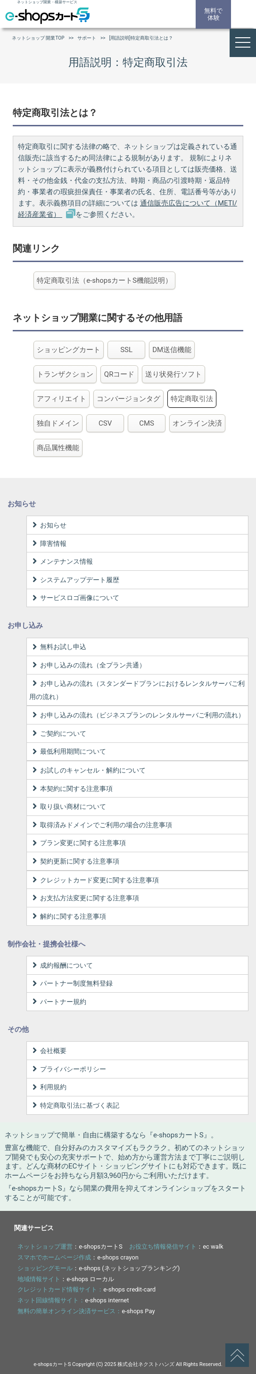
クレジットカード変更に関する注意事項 (94, 880)
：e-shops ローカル (65, 1279)
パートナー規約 (57, 1001)
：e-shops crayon (78, 1257)
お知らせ (47, 525)
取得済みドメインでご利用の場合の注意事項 (100, 825)
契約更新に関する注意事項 (74, 861)
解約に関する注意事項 (67, 916)
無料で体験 (213, 14)
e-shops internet (107, 1300)
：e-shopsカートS (70, 1246)
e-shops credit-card (129, 1289)
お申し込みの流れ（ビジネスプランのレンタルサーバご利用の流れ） (137, 715)
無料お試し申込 (57, 646)
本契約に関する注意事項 (71, 788)
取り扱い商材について (67, 806)
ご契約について (57, 733)
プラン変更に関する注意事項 (77, 843)
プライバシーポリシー (67, 1069)
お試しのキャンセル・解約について (87, 770)
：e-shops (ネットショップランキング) (98, 1268)
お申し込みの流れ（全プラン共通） (87, 665)
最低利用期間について (67, 751)
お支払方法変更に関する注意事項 (84, 898)
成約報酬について (61, 965)
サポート (86, 38)
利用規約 (47, 1087)
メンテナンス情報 (61, 561)
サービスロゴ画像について (74, 597)
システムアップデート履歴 (74, 580)
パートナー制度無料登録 (71, 983)
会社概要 (47, 1050)
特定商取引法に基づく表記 (74, 1105)
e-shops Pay (138, 1311)
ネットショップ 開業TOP (38, 38)
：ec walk (176, 1246)
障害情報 (47, 543)
